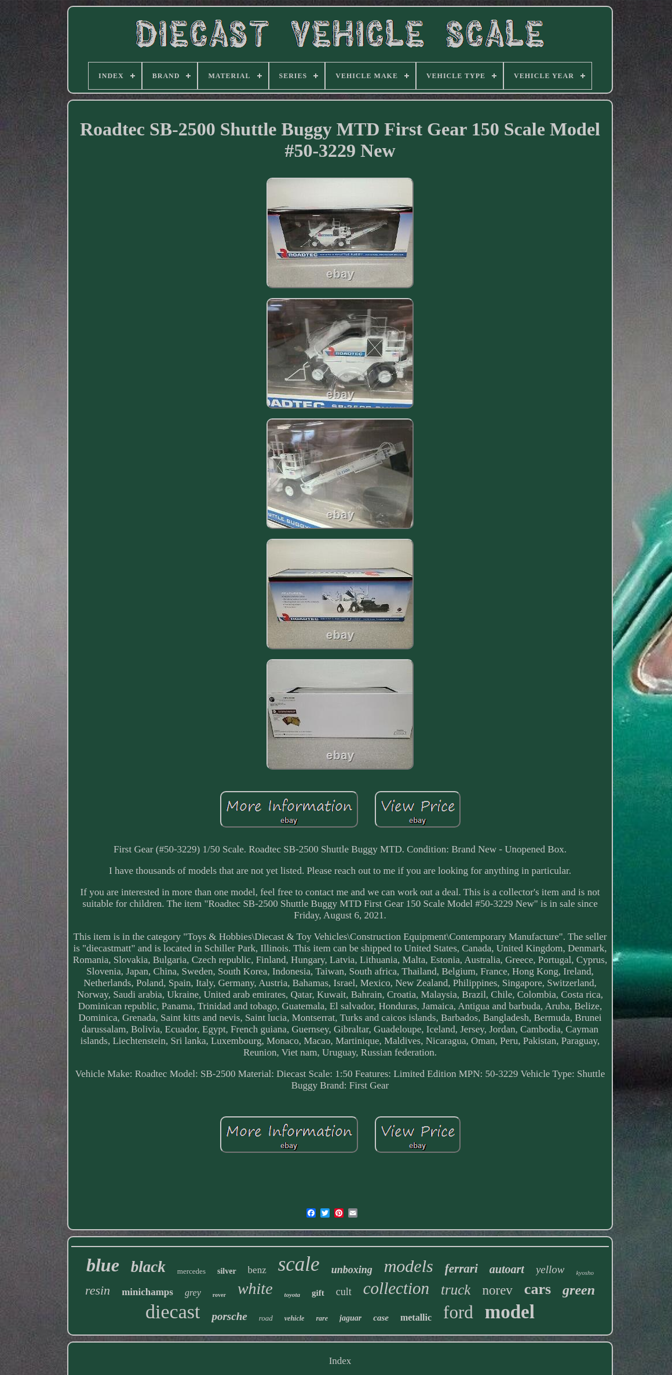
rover (219, 1295)
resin (97, 1290)
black (148, 1266)
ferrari (461, 1268)
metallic (416, 1317)
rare (322, 1318)
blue (102, 1265)
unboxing (351, 1269)
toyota (292, 1294)
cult (344, 1291)
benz (257, 1269)
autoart (507, 1269)
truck (455, 1289)
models (408, 1265)
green (579, 1289)
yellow (550, 1269)
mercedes (191, 1271)
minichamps (147, 1291)
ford (458, 1312)
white (255, 1288)
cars (537, 1289)
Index (340, 1360)
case (381, 1317)
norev (497, 1290)
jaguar (350, 1318)
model (510, 1312)
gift (318, 1292)
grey (193, 1292)
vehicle (294, 1318)
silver (226, 1271)
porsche (229, 1316)
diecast (172, 1311)
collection (396, 1288)
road (266, 1318)
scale (299, 1264)
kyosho (585, 1272)
